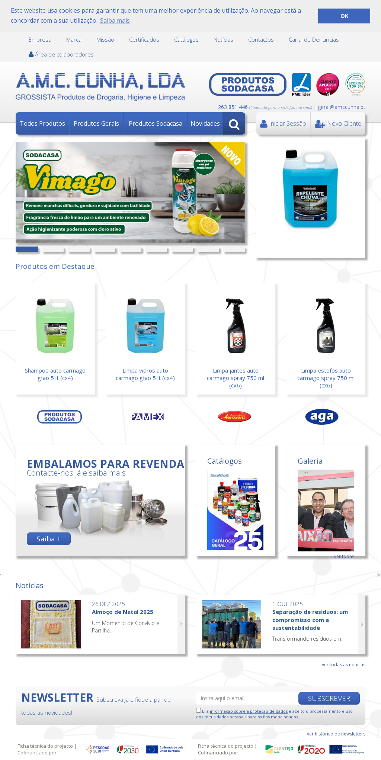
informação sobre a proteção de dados (249, 710)
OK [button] (344, 15)
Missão (105, 39)
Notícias (223, 39)
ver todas (344, 556)
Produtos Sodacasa (155, 123)
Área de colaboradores (61, 54)
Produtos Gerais (96, 123)
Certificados (144, 39)
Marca (73, 39)
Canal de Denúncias (314, 39)
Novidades (205, 123)
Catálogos (186, 39)
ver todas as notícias (343, 664)
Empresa (40, 39)
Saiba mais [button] (115, 20)
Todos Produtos (42, 123)
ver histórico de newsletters (336, 733)
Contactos (261, 39)
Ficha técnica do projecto (45, 746)
